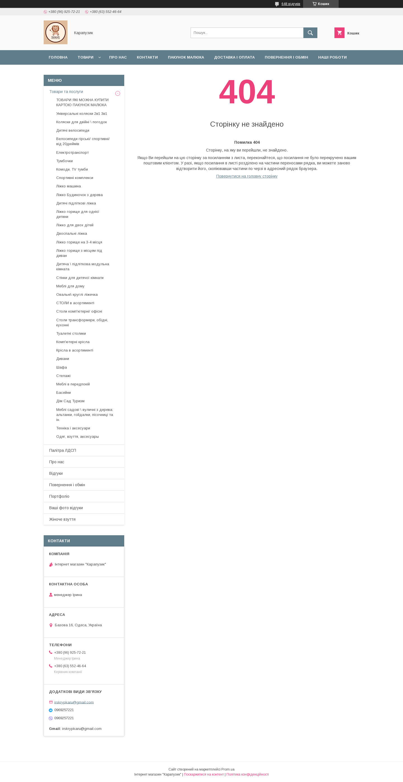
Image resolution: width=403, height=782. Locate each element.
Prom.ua (228, 769)
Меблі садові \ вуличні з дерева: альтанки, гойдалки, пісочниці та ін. (84, 415)
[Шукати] (310, 32)
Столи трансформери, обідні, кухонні (82, 322)
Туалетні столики (71, 333)
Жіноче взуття (62, 519)
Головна (58, 57)
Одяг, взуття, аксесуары (77, 436)
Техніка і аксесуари (73, 428)
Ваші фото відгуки (66, 508)
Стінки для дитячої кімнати (80, 278)
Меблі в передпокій (73, 384)
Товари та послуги (66, 91)
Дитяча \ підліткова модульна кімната (82, 266)
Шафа (61, 367)
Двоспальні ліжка (71, 233)
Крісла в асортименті (74, 350)
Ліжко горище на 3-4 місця (79, 242)
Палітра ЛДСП (62, 450)
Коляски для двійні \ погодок (81, 122)
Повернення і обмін (286, 57)
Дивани (62, 359)
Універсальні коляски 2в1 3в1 (81, 113)
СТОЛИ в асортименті (75, 303)
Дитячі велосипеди (72, 130)
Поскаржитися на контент (204, 774)
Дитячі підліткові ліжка (76, 203)
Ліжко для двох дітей (74, 225)
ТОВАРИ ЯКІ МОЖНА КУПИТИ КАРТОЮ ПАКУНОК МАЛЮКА (82, 102)
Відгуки (57, 72)
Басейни (63, 392)
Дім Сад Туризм (70, 401)
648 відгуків (291, 4)
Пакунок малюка (186, 57)
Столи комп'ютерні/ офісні (79, 311)
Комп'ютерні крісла (73, 342)
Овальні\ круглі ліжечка (77, 294)
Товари (85, 57)
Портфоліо (59, 496)
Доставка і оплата (234, 57)
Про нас (118, 57)
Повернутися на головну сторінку (247, 176)
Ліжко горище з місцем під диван (79, 253)
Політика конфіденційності (247, 774)
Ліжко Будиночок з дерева (79, 195)
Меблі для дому (70, 286)
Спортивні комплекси (74, 178)
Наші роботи (332, 57)
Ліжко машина (68, 186)
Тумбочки (64, 161)
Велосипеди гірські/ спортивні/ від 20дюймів (83, 141)
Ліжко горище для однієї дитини (77, 214)
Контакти (147, 57)
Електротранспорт (72, 152)
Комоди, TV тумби (72, 169)
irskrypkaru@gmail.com (74, 702)
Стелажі (63, 376)
